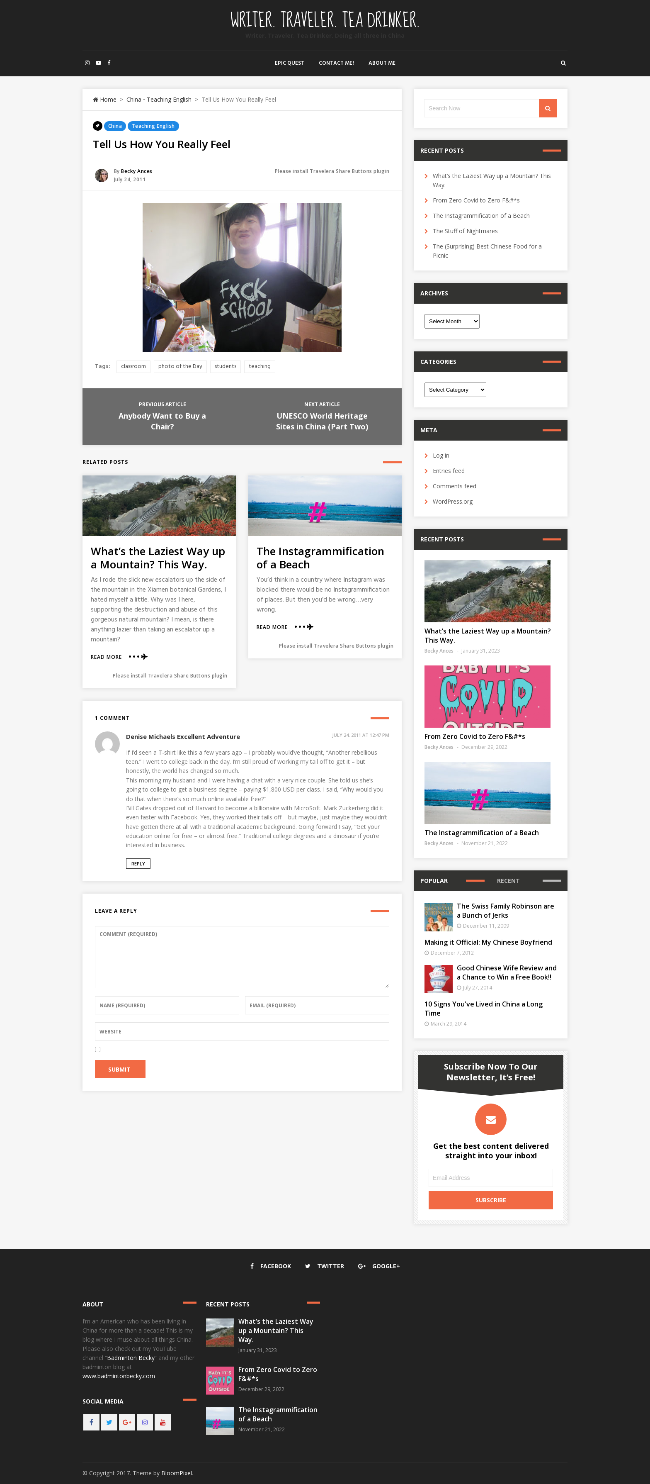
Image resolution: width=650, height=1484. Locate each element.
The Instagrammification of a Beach (320, 557)
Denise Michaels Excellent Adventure (183, 736)
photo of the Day (180, 366)
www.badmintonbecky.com (118, 1376)
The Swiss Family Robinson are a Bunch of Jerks (505, 911)
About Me (382, 63)
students (225, 366)
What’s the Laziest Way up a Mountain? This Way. (158, 557)
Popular (434, 881)
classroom (133, 366)
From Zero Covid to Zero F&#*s (476, 200)
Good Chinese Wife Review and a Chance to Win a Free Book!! (507, 972)
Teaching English (169, 99)
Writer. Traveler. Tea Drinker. (325, 21)
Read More (106, 657)
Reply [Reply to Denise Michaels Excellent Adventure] (138, 863)
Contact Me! (336, 63)
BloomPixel (176, 1473)
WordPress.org (453, 501)
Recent (508, 881)
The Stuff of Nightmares (465, 231)
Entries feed (449, 471)
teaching (260, 366)
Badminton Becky (131, 1358)
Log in (441, 455)
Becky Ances (137, 171)
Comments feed (454, 486)
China (133, 99)
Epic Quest (289, 63)
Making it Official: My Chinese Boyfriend (488, 942)
